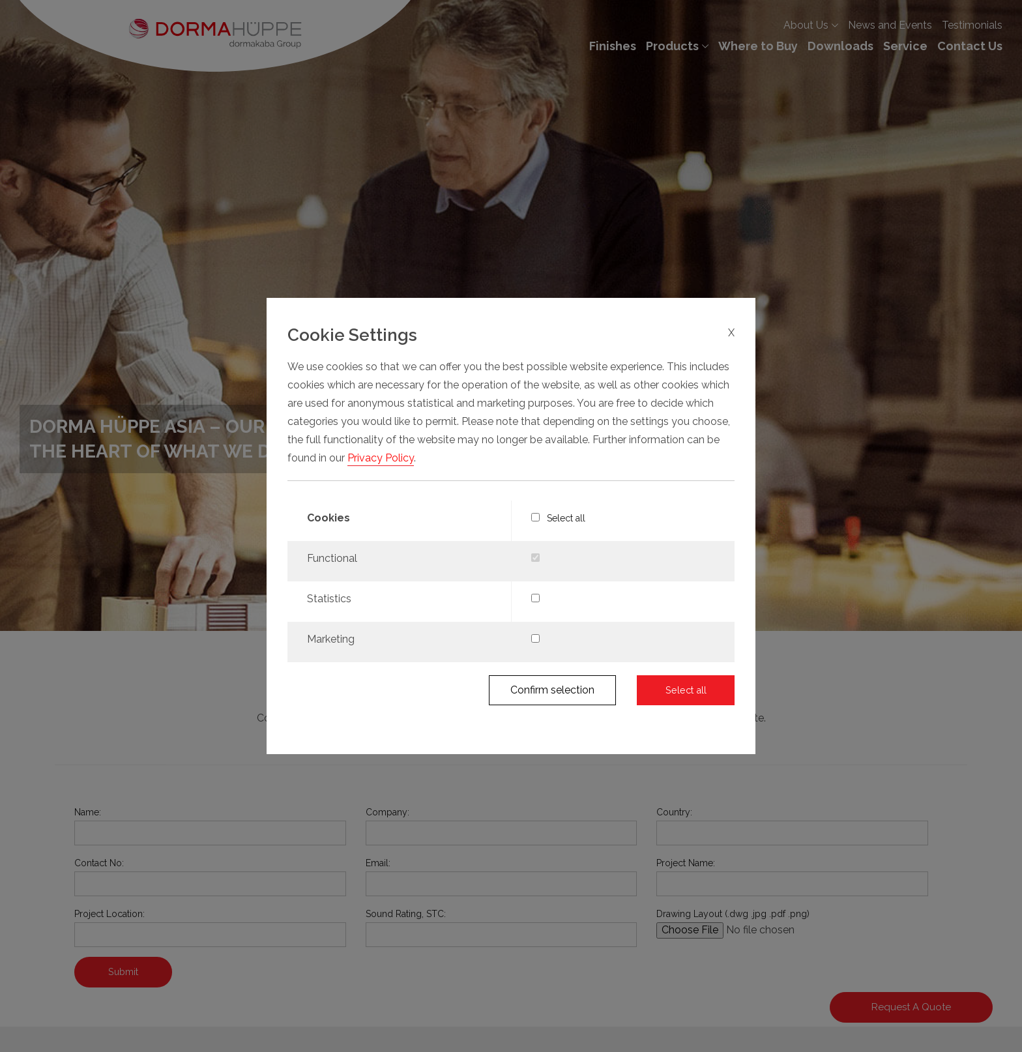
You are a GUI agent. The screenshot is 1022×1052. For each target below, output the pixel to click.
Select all (558, 518)
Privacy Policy (380, 458)
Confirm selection (552, 690)
